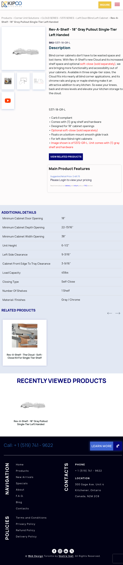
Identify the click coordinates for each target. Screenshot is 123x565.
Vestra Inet (66, 556)
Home (20, 464)
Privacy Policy (25, 524)
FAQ (85, 186)
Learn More (101, 446)
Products (6, 18)
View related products (65, 156)
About (20, 489)
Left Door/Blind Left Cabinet (92, 18)
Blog (19, 502)
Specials (22, 483)
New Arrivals (25, 477)
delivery (68, 186)
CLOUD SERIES (49, 18)
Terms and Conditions (31, 517)
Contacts (22, 508)
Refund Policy (25, 530)
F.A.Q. (20, 496)
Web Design (35, 556)
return (76, 186)
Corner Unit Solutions (26, 18)
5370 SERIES (67, 18)
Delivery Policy (26, 536)
